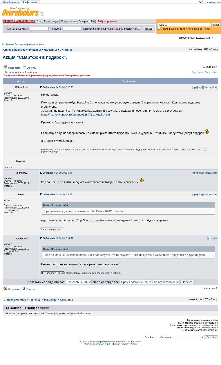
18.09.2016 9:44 (57, 173)
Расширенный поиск (198, 28)
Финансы (35, 49)
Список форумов (14, 49)
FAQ (93, 21)
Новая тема (14, 68)
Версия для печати (15, 72)
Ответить (31, 68)
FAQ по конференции (210, 2)
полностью (31, 72)
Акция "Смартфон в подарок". (35, 57)
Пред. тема (197, 72)
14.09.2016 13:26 (58, 87)
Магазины (50, 49)
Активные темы (36, 44)
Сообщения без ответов (14, 44)
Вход (39, 21)
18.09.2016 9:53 (57, 194)
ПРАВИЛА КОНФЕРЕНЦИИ (19, 21)
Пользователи (69, 21)
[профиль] (197, 87)
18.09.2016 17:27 (58, 238)
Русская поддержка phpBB (97, 344)
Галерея (83, 21)
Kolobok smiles (120, 344)
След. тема (210, 72)
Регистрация (51, 21)
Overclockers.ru (11, 2)
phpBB (103, 341)
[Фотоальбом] (210, 87)
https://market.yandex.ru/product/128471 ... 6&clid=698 (75, 114)
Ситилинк (66, 49)
